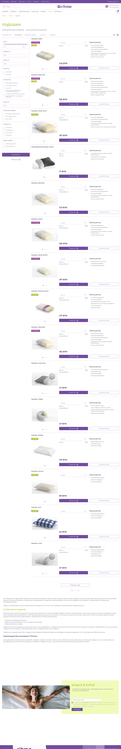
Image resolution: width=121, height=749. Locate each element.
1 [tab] (42, 69)
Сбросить (16, 159)
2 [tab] (44, 69)
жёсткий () (9, 71)
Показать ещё (75, 585)
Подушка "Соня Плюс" (38, 363)
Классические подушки (36, 30)
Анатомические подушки (13, 30)
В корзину (73, 68)
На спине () (9, 132)
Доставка (14, 1)
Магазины (58, 11)
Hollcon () (8, 88)
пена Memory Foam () (12, 83)
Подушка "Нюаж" (37, 219)
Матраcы (13, 11)
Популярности (18, 35)
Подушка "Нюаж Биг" (38, 327)
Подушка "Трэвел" (37, 399)
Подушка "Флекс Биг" (38, 75)
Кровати (5, 11)
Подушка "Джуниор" (38, 183)
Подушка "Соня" (36, 543)
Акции (49, 11)
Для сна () (9, 118)
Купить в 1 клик (104, 68)
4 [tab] (47, 69)
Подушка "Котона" (37, 471)
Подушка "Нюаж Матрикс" (40, 291)
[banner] (65, 6)
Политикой (85, 702)
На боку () (9, 127)
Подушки (35, 11)
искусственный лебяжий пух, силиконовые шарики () (13, 91)
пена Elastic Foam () (11, 85)
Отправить (77, 709)
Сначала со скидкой (30, 35)
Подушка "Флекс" (37, 39)
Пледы (43, 11)
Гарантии (36, 1)
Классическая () (10, 146)
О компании (5, 1)
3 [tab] (45, 69)
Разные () (9, 135)
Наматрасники (24, 11)
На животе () (9, 130)
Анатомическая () (11, 143)
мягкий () (9, 74)
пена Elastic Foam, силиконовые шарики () (14, 96)
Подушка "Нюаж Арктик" (39, 255)
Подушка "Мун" (36, 507)
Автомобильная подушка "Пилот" (42, 147)
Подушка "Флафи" (37, 435)
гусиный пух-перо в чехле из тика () (15, 93)
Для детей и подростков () (13, 113)
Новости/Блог (45, 1)
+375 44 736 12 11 (114, 5)
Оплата (29, 1)
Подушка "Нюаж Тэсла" (39, 111)
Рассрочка (22, 1)
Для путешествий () (11, 116)
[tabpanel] (44, 55)
